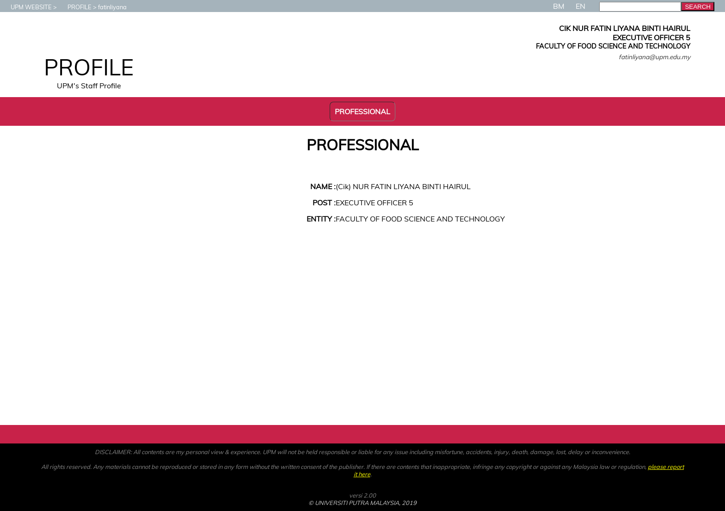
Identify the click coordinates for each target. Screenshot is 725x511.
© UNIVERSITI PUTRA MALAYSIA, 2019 (362, 502)
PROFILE (75, 7)
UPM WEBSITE (26, 7)
